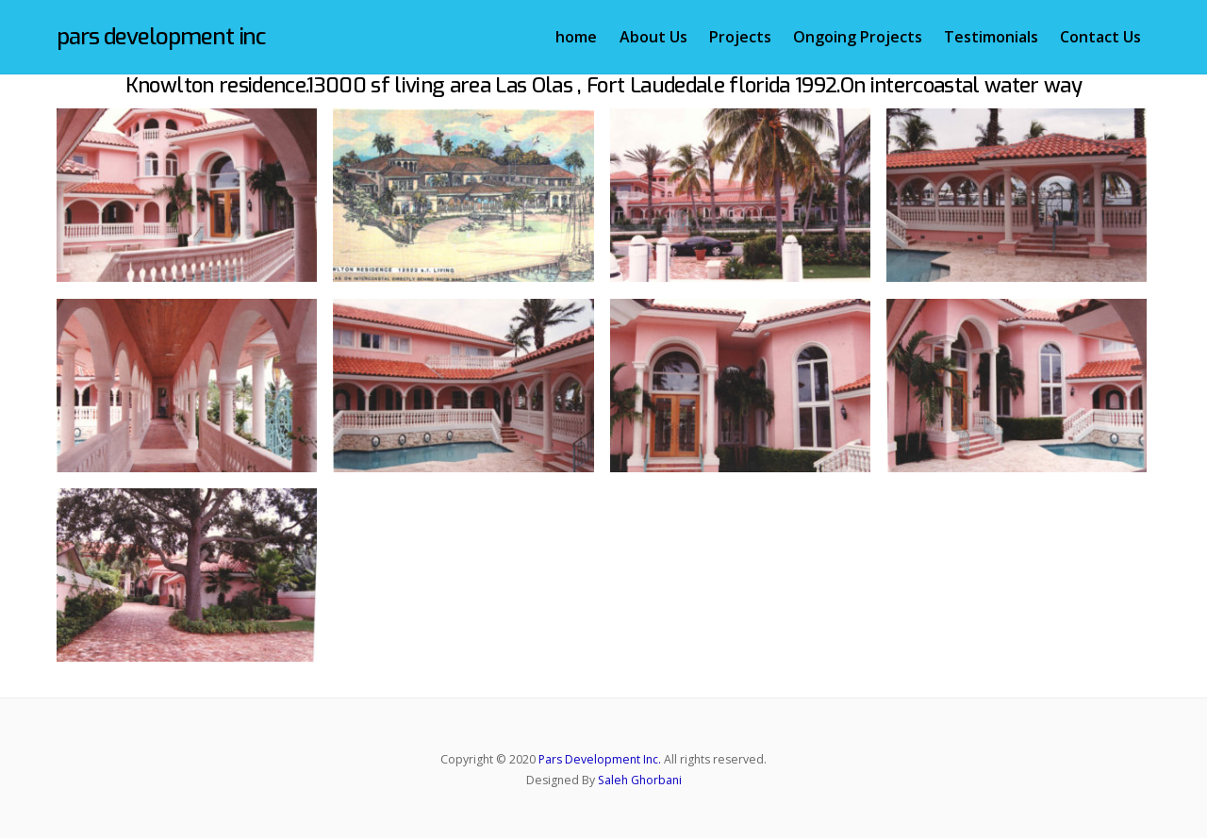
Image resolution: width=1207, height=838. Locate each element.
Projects (740, 36)
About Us (653, 36)
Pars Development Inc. (599, 759)
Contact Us (1100, 36)
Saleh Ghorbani (640, 780)
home (576, 36)
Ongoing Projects (857, 36)
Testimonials (991, 36)
